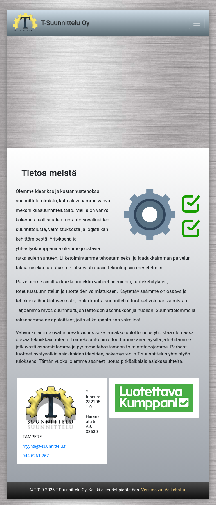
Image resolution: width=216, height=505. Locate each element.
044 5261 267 (35, 455)
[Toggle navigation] (197, 23)
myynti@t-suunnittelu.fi (44, 446)
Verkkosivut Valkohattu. (163, 489)
